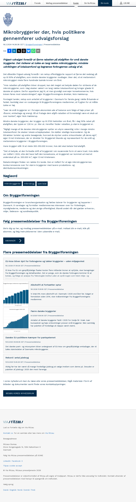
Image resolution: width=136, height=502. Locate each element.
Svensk (27, 490)
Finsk (33, 490)
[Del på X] (19, 51)
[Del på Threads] (24, 51)
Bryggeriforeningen (34, 44)
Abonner (13, 241)
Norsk (19, 490)
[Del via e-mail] (38, 51)
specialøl (42, 183)
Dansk (5, 490)
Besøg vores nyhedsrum (20, 393)
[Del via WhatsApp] (33, 51)
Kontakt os (8, 433)
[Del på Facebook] (9, 51)
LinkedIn (7, 461)
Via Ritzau (49, 433)
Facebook (16, 461)
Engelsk (13, 490)
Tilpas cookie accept (12, 466)
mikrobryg (29, 183)
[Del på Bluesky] (28, 51)
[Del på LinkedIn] (14, 51)
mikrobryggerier (12, 183)
